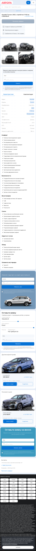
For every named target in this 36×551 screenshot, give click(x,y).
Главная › (2, 10)
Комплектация (28, 94)
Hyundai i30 (6, 375)
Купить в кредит (10, 384)
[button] (32, 52)
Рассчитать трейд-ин (18, 21)
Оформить (18, 343)
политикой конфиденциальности (25, 87)
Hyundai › (10, 10)
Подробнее (25, 384)
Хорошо (18, 547)
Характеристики (8, 94)
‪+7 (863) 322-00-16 (6, 465)
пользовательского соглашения (9, 544)
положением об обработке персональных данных (14, 88)
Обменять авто (18, 286)
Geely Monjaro (7, 413)
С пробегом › (6, 10)
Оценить (18, 83)
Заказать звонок (18, 447)
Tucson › (14, 10)
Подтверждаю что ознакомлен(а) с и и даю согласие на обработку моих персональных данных (19, 88)
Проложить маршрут (7, 471)
